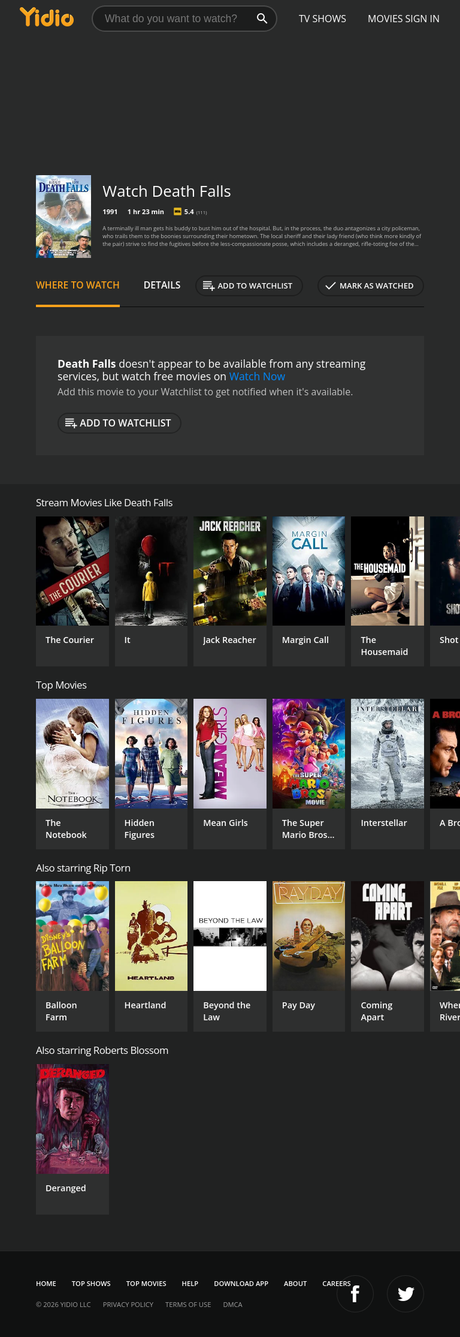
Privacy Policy (128, 1304)
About (295, 1283)
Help (190, 1283)
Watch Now (257, 376)
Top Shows (91, 1283)
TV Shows (322, 18)
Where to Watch (78, 285)
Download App (241, 1283)
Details (162, 285)
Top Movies (146, 1283)
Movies (385, 18)
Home (46, 1283)
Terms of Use (188, 1304)
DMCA (232, 1304)
